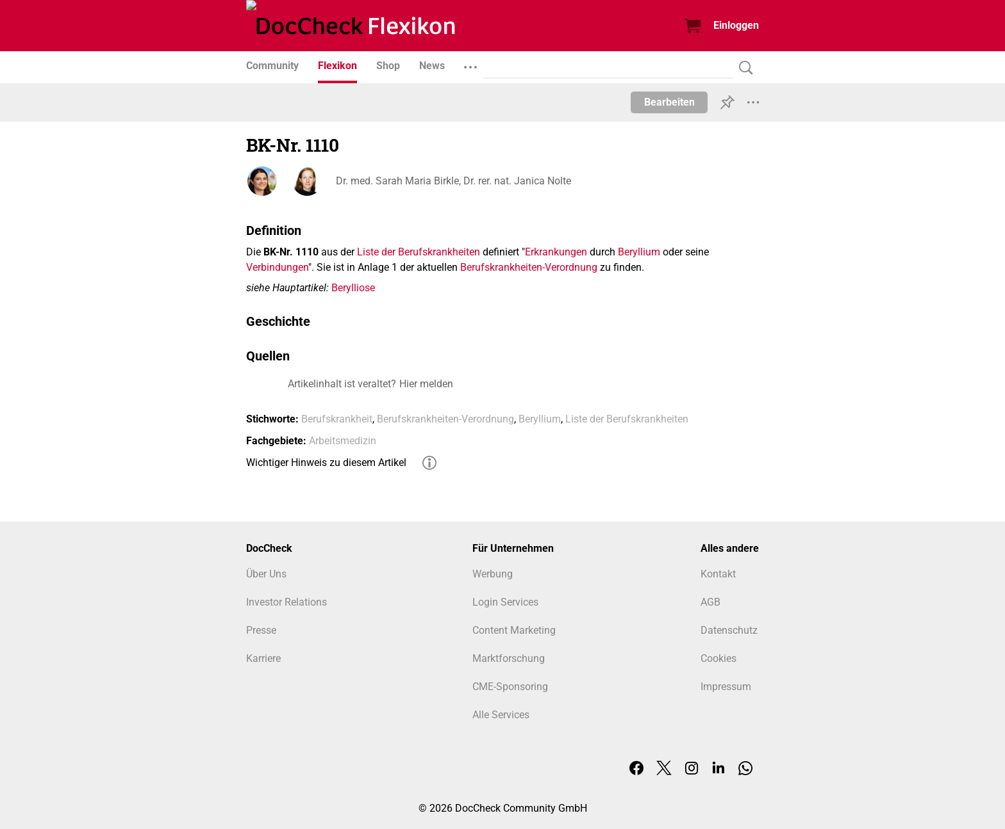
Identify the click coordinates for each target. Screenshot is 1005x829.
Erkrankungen (556, 252)
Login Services (505, 602)
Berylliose (353, 288)
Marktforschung (508, 658)
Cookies (718, 658)
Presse (261, 630)
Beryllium (639, 252)
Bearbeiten (669, 102)
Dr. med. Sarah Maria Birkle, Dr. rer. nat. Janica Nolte (453, 181)
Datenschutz (729, 630)
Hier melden (426, 384)
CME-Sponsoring (510, 686)
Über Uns (266, 574)
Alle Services (500, 715)
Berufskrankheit (336, 419)
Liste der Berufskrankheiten (418, 252)
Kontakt (718, 574)
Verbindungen (277, 267)
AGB (710, 602)
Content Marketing (514, 630)
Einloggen (736, 25)
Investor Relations (286, 602)
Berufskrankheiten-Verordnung (528, 267)
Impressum (726, 686)
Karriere (263, 658)
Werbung (492, 574)
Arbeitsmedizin (342, 441)
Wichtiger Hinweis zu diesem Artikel (326, 462)
